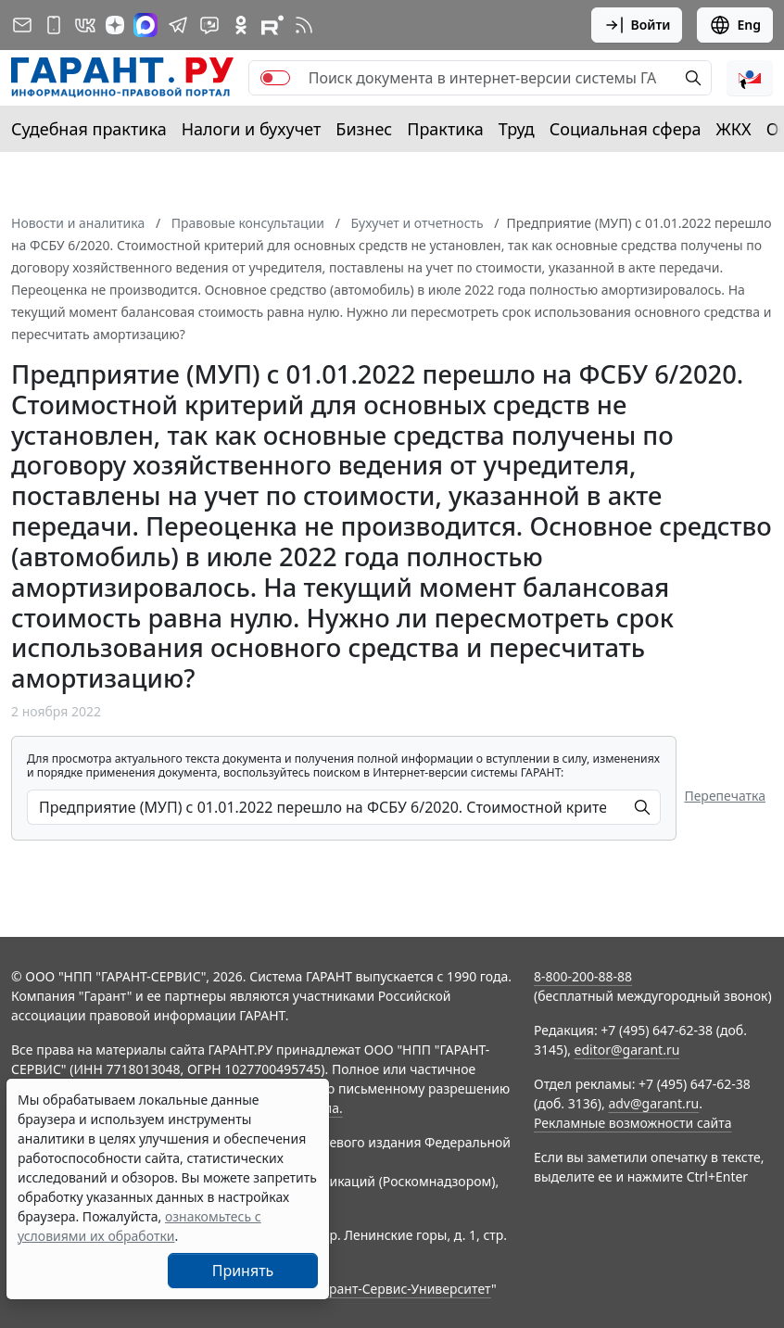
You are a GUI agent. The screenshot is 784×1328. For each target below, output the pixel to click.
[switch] (275, 77)
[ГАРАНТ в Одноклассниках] (241, 25)
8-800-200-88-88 (583, 976)
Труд (517, 129)
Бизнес (363, 129)
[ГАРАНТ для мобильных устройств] (54, 25)
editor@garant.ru (627, 1049)
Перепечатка (724, 795)
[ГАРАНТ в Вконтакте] (85, 25)
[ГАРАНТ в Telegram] (178, 25)
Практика (445, 129)
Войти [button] (637, 25)
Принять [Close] (243, 1270)
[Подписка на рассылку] (22, 25)
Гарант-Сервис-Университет (403, 1288)
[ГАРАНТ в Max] (145, 25)
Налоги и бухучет (252, 129)
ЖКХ (734, 129)
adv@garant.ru (653, 1103)
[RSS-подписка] (304, 25)
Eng (735, 25)
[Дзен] (115, 25)
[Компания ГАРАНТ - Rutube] (272, 25)
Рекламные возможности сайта (633, 1123)
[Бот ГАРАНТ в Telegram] (209, 25)
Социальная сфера (626, 129)
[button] (750, 77)
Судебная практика (89, 129)
